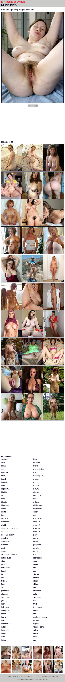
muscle (36, 486)
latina (3, 640)
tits (34, 614)
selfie (35, 564)
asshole (4, 472)
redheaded (37, 558)
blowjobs (4, 505)
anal (3, 463)
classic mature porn (9, 528)
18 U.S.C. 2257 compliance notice (45, 677)
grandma (5, 597)
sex (34, 568)
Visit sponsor (33, 106)
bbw (3, 476)
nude (35, 499)
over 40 (36, 522)
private (36, 548)
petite (35, 541)
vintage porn (38, 627)
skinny (36, 584)
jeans (3, 633)
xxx (34, 640)
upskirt (36, 620)
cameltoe (5, 522)
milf (34, 472)
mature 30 (37, 518)
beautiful (4, 482)
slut (34, 587)
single (35, 581)
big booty (5, 489)
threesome (37, 607)
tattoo (35, 601)
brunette (4, 518)
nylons (36, 502)
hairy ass (5, 607)
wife (35, 637)
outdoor (36, 515)
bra (2, 515)
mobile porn (38, 476)
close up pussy (7, 535)
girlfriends (5, 591)
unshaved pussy (40, 617)
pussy (35, 551)
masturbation (38, 469)
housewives (6, 624)
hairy (3, 604)
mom (35, 482)
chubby (4, 525)
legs (35, 459)
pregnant (37, 545)
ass (2, 469)
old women (37, 509)
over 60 (36, 528)
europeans (5, 568)
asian (3, 466)
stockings (37, 597)
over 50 (36, 525)
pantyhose (37, 538)
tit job (35, 610)
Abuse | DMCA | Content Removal (19, 677)
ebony (3, 561)
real (35, 555)
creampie (5, 541)
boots (3, 512)
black (3, 499)
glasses (4, 594)
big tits (4, 492)
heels (3, 614)
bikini (3, 495)
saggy (35, 561)
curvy (3, 551)
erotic (3, 564)
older (35, 512)
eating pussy (6, 558)
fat (2, 574)
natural (36, 489)
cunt (3, 548)
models (36, 479)
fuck (3, 584)
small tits (37, 591)
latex (3, 637)
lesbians (36, 463)
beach (3, 479)
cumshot (4, 545)
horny (3, 617)
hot (2, 620)
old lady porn (38, 505)
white (35, 633)
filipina (3, 581)
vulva (35, 630)
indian (3, 627)
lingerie (36, 466)
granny (4, 601)
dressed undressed (9, 555)
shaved (36, 574)
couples (4, 538)
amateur (4, 459)
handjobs (5, 610)
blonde (4, 502)
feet (2, 578)
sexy (35, 571)
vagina (36, 624)
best (3, 486)
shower (36, 578)
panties (36, 535)
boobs (3, 509)
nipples (36, 492)
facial (3, 571)
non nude (37, 495)
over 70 (36, 532)
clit (2, 532)
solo (35, 594)
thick (35, 604)
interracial (5, 630)
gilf (2, 587)
